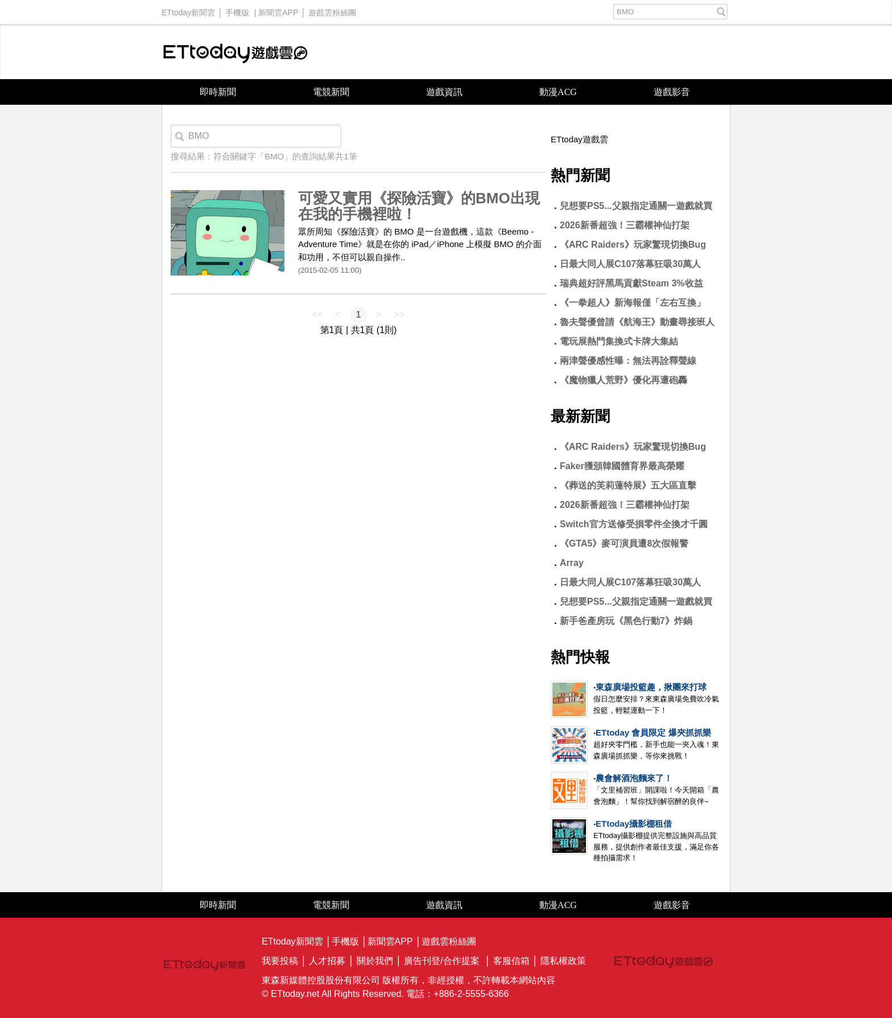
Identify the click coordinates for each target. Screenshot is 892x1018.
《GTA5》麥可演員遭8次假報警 (624, 543)
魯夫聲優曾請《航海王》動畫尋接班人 (637, 322)
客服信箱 (511, 961)
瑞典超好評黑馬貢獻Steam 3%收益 (631, 283)
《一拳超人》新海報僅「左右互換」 (632, 302)
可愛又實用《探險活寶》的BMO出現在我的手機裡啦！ (419, 206)
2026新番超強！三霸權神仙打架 (624, 225)
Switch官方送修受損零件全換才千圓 (634, 524)
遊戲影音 (672, 92)
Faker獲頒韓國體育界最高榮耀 (622, 466)
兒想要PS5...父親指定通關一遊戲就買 (636, 206)
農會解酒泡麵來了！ (634, 778)
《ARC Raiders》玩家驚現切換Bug (633, 244)
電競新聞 (331, 92)
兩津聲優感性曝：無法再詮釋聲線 (628, 361)
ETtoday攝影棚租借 (634, 823)
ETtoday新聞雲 (188, 9)
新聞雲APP (278, 9)
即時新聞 (218, 92)
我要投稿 (280, 961)
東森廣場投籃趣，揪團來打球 (651, 687)
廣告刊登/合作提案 (441, 961)
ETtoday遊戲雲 (235, 52)
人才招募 (327, 961)
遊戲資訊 (444, 92)
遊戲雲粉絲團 (332, 9)
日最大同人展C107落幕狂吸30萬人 (630, 264)
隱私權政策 (563, 961)
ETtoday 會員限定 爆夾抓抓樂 (653, 732)
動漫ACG (558, 92)
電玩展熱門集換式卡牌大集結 (619, 341)
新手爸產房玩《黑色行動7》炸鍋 (626, 621)
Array (572, 563)
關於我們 (375, 961)
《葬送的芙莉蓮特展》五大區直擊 (628, 485)
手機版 (237, 9)
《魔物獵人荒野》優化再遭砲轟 (623, 380)
